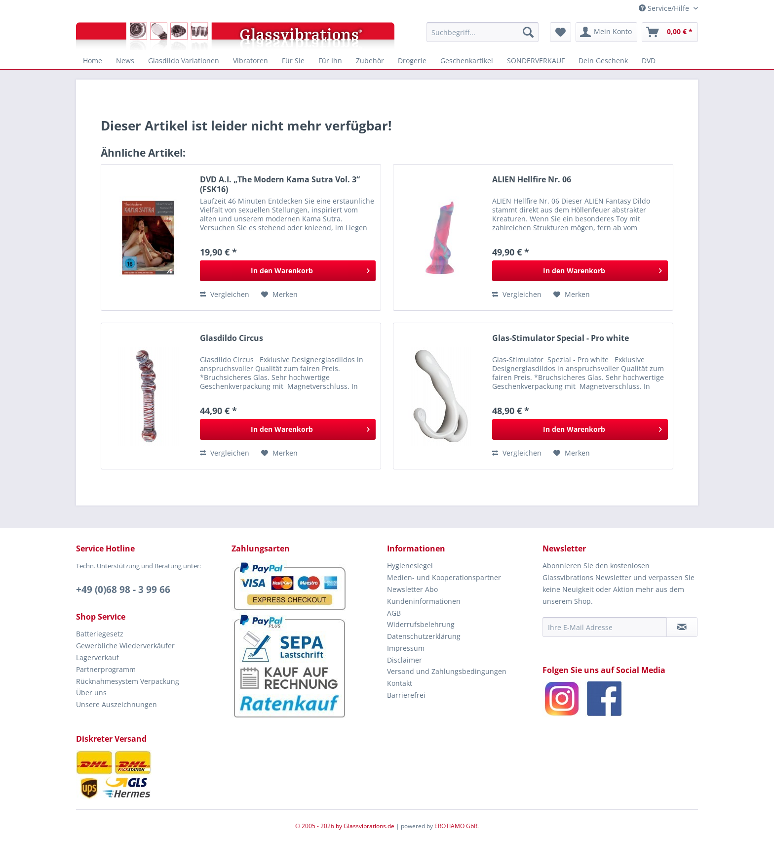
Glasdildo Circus (231, 338)
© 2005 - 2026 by (319, 826)
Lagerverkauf (97, 657)
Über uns (91, 692)
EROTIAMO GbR (455, 826)
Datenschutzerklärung (424, 636)
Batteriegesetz (99, 633)
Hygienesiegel (410, 565)
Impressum (406, 648)
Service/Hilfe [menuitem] (665, 8)
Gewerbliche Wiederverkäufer (125, 645)
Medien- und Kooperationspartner (444, 577)
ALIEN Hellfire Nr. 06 (531, 179)
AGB (394, 613)
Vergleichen (224, 294)
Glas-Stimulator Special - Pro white (560, 338)
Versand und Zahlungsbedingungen (446, 671)
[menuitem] (482, 32)
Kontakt (399, 683)
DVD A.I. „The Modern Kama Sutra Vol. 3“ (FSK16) (280, 184)
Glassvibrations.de (369, 826)
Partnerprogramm (106, 669)
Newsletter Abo (412, 589)
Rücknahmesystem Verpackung (127, 681)
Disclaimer (404, 660)
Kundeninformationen (424, 601)
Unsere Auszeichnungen (116, 704)
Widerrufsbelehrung (421, 624)
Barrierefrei (406, 695)
